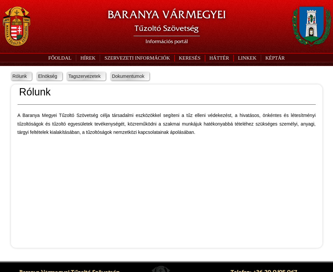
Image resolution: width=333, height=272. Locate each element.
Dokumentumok (128, 76)
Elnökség (47, 76)
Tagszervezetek (84, 76)
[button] (137, 58)
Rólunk (20, 76)
